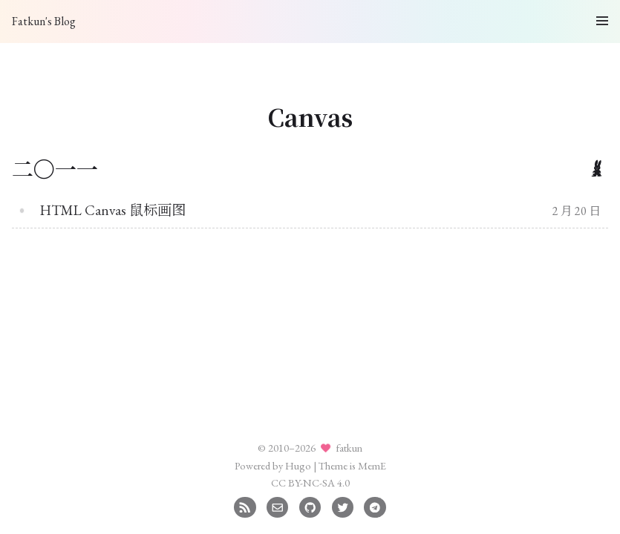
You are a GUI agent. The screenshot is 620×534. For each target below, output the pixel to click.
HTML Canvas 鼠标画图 (113, 210)
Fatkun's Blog (44, 21)
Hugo (298, 465)
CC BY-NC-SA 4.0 (310, 482)
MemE (372, 465)
